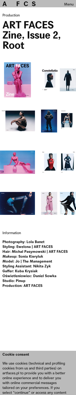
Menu (69, 4)
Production (11, 15)
